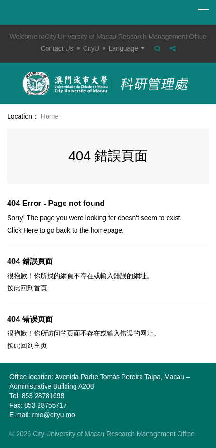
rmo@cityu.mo (53, 415)
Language (127, 48)
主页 (40, 345)
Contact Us (56, 48)
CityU (91, 48)
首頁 (40, 288)
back (63, 230)
